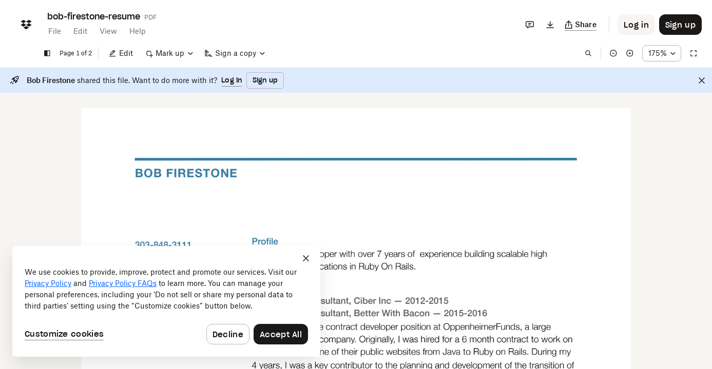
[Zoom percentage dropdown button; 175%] (661, 53)
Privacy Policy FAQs (123, 283)
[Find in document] (588, 53)
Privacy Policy (48, 283)
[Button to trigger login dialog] (636, 24)
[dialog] (166, 301)
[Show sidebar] (47, 53)
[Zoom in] (630, 53)
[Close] (702, 80)
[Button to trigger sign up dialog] (680, 24)
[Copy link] (581, 24)
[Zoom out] (613, 53)
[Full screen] (693, 53)
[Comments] (529, 24)
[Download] (550, 24)
